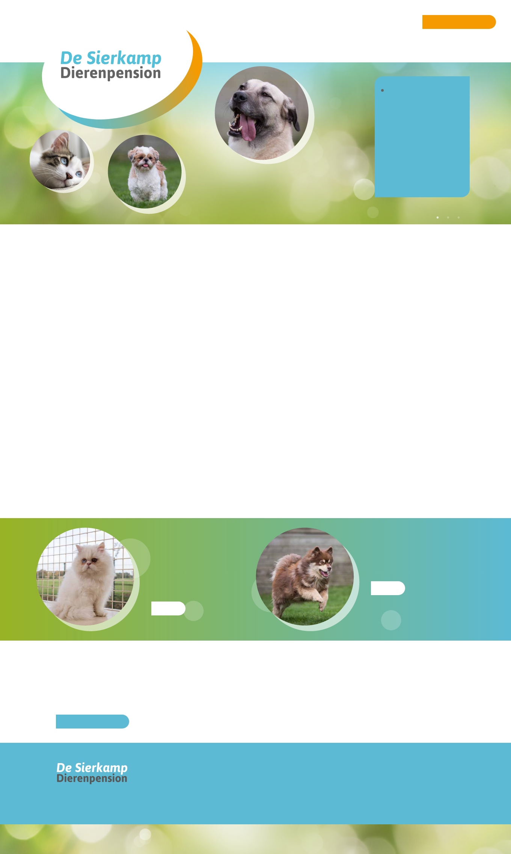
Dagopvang (412, 135)
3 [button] (459, 217)
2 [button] (448, 217)
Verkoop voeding (423, 169)
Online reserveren (459, 22)
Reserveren (412, 157)
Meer (168, 608)
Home (401, 90)
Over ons (408, 101)
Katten (403, 123)
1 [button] (438, 217)
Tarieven (407, 146)
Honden (405, 112)
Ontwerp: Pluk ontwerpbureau (76, 839)
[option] (333, 193)
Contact (405, 180)
